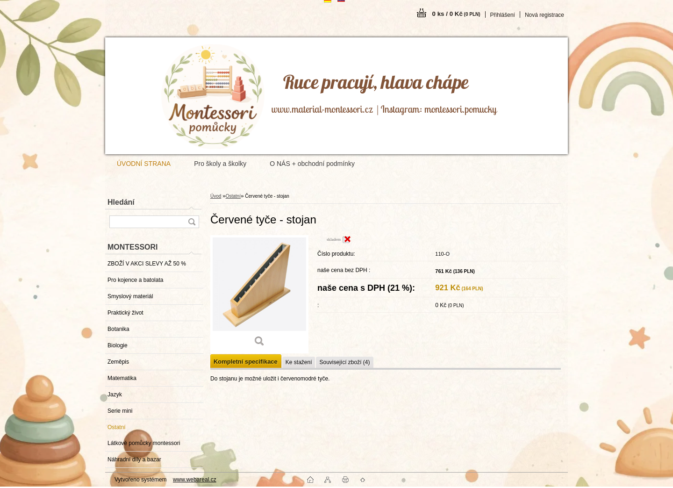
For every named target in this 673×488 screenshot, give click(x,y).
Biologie (117, 345)
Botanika (118, 329)
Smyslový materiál (130, 296)
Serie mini (119, 411)
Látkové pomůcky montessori (143, 443)
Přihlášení (502, 15)
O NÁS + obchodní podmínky (312, 163)
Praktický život (125, 312)
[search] (191, 222)
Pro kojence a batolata (135, 280)
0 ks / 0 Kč (456, 13)
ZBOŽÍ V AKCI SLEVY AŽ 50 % (146, 263)
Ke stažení (299, 362)
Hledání (121, 202)
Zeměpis (118, 362)
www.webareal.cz (194, 479)
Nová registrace (544, 15)
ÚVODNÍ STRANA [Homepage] (144, 163)
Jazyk (114, 394)
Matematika (121, 378)
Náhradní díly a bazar (134, 459)
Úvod (215, 196)
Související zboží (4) (344, 362)
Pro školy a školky (220, 163)
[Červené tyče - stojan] (259, 294)
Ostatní (116, 427)
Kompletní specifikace (246, 361)
